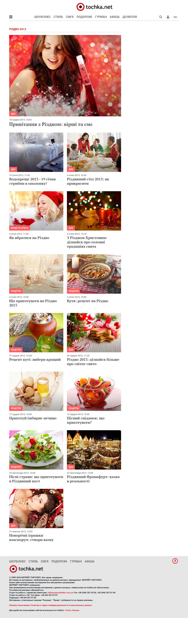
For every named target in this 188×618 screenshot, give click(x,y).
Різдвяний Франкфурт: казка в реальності (93, 478)
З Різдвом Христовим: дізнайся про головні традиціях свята (87, 242)
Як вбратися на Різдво (29, 237)
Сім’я (70, 17)
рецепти (16, 291)
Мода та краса (19, 228)
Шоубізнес (42, 17)
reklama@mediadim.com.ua (60, 592)
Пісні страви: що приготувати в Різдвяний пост (36, 478)
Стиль (58, 17)
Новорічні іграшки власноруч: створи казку (31, 537)
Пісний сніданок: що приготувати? (85, 420)
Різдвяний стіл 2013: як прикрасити (88, 181)
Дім (13, 114)
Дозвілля (130, 17)
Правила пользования (19, 605)
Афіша (115, 17)
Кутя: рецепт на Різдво (87, 300)
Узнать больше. (72, 610)
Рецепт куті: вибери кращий (35, 359)
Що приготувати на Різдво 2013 (33, 303)
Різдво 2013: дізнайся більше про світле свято (93, 361)
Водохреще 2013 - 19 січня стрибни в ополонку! (32, 181)
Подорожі (84, 17)
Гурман (101, 17)
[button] (168, 17)
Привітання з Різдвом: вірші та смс (51, 124)
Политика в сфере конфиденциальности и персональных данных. (61, 605)
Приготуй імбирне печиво (32, 418)
